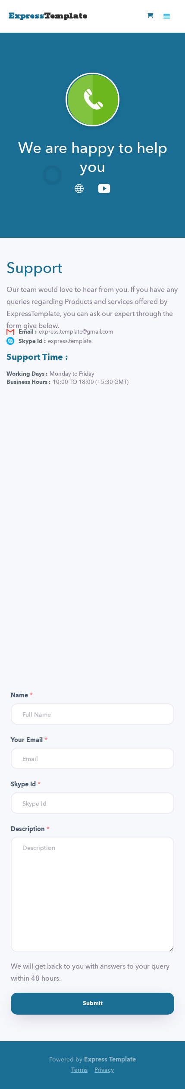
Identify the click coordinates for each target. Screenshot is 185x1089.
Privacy (104, 1070)
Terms (79, 1070)
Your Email (29, 740)
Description (30, 829)
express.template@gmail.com (76, 332)
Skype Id (26, 785)
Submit (93, 1003)
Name (22, 696)
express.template (69, 341)
